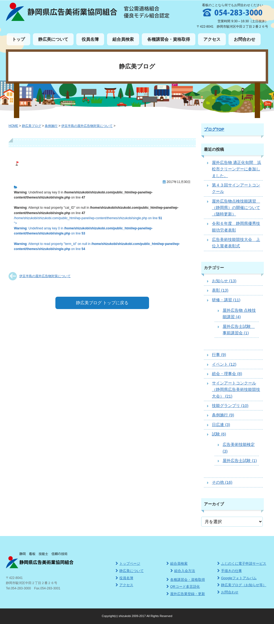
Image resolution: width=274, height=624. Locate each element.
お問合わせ (244, 39)
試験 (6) (219, 434)
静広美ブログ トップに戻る (102, 302)
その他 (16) (222, 482)
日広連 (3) (221, 424)
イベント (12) (224, 364)
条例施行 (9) (223, 415)
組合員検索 (123, 39)
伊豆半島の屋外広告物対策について (45, 276)
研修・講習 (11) (226, 300)
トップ (18, 39)
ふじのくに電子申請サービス (241, 563)
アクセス (211, 39)
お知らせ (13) (224, 280)
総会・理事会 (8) (227, 373)
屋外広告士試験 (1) (240, 460)
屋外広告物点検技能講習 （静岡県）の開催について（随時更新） (236, 207)
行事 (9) (219, 354)
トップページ (128, 563)
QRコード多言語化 (183, 587)
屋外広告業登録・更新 (185, 594)
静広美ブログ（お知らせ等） (241, 585)
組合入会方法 (182, 571)
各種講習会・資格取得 (168, 39)
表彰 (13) (220, 290)
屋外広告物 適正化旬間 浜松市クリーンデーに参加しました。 (236, 169)
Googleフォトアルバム (237, 578)
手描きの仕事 (229, 571)
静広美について (53, 39)
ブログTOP (214, 129)
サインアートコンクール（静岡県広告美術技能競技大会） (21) (236, 389)
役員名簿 (90, 39)
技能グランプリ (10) (230, 405)
